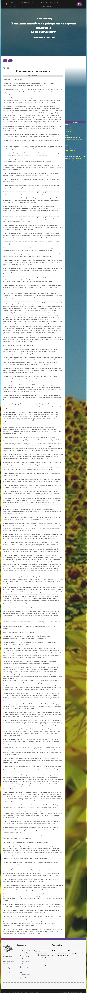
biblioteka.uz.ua (27, 976)
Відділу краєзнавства (70, 148)
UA (5, 59)
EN (10, 59)
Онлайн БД (58, 3)
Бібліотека (13, 3)
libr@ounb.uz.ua (26, 972)
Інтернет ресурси (69, 3)
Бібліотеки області (24, 3)
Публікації (34, 3)
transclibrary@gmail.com (46, 963)
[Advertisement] (75, 92)
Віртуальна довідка (47, 3)
